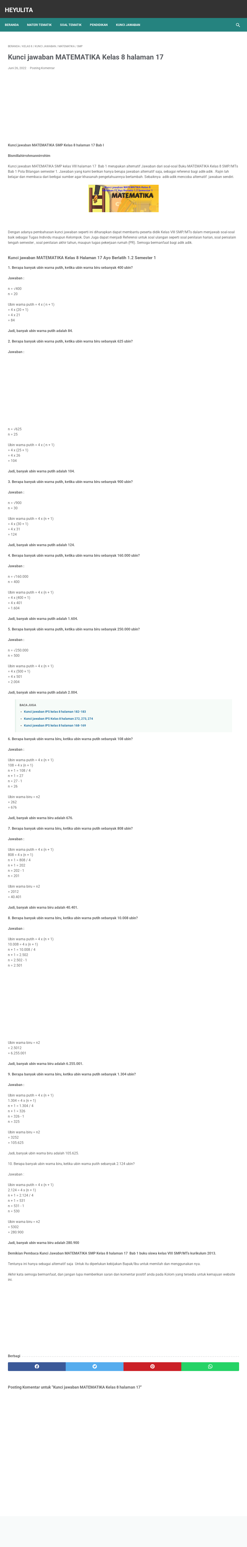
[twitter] (66, 1404)
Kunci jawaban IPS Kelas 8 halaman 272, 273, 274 (58, 746)
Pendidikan (102, 17)
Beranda (15, 17)
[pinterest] (104, 1404)
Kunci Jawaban (131, 17)
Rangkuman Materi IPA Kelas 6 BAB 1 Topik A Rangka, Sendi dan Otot (208, 190)
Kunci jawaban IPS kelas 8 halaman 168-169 (55, 753)
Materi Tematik (42, 17)
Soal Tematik (74, 17)
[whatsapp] (143, 1404)
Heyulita (22, 5)
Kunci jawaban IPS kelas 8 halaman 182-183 (55, 739)
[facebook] (27, 1404)
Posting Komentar (42, 74)
